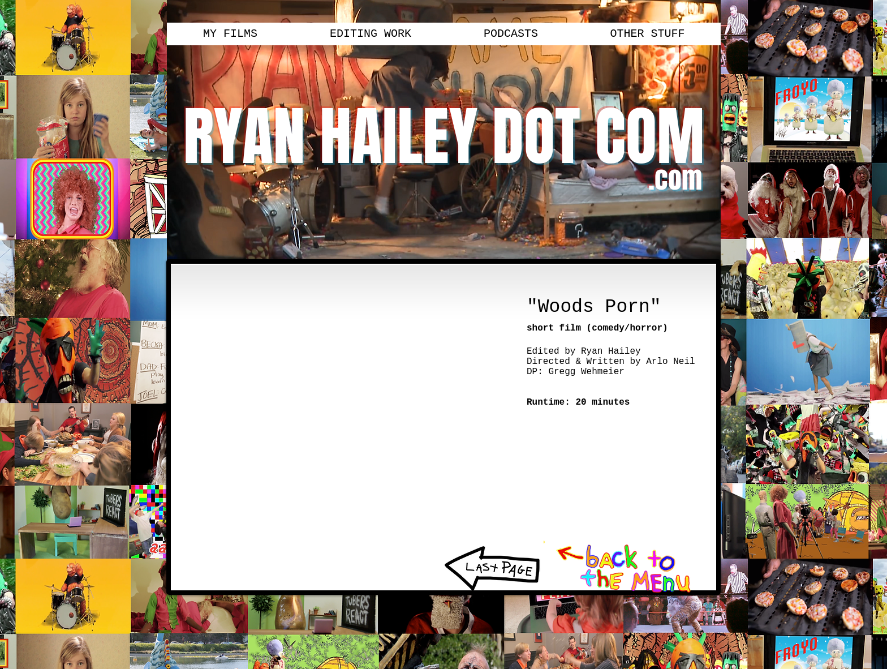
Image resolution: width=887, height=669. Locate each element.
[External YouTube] (344, 405)
